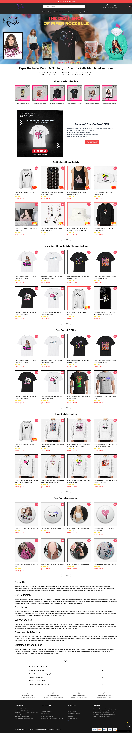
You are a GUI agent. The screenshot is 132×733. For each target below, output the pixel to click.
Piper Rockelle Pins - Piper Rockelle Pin (26, 528)
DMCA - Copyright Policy (47, 716)
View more (66, 239)
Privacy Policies (45, 713)
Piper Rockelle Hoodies (57, 103)
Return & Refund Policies (74, 713)
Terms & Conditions (46, 711)
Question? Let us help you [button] (124, 731)
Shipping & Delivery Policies (75, 709)
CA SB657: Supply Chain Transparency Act (52, 718)
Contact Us (70, 716)
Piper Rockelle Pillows (92, 103)
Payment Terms (72, 711)
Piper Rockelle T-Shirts (74, 103)
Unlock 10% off (128, 726)
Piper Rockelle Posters (109, 103)
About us (43, 709)
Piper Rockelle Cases (22, 103)
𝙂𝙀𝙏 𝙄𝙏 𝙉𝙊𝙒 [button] (92, 142)
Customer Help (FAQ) (73, 718)
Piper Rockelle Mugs (40, 103)
